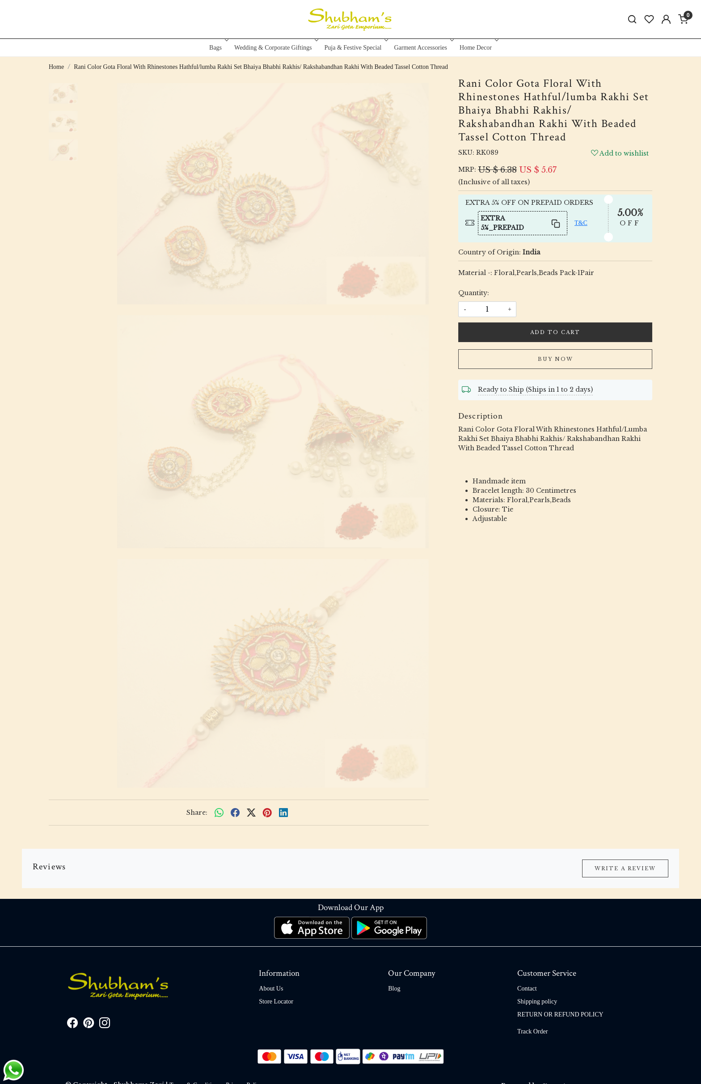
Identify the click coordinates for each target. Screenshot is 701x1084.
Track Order (532, 1031)
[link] (632, 19)
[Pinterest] (88, 1025)
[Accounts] (666, 19)
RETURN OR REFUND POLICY (560, 1014)
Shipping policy (537, 1001)
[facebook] (235, 812)
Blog (394, 988)
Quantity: (473, 293)
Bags (218, 47)
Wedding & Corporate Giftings (275, 47)
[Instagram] (104, 1025)
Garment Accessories (423, 47)
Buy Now (555, 359)
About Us (271, 988)
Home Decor (478, 47)
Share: (196, 813)
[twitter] (251, 812)
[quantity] (487, 309)
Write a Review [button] (625, 868)
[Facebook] (72, 1025)
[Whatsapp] (219, 812)
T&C (580, 223)
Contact (527, 988)
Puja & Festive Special (356, 47)
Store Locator (276, 1001)
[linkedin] (283, 812)
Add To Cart (555, 332)
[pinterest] (267, 812)
